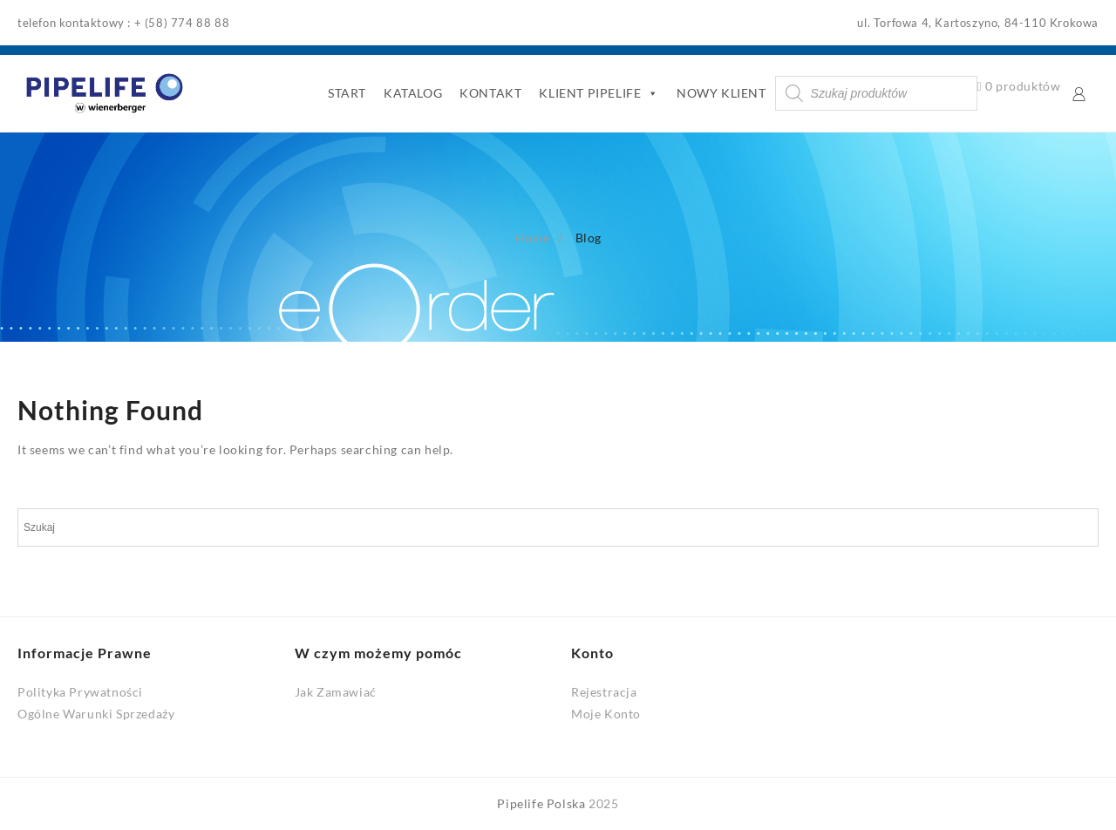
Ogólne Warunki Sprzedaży (95, 713)
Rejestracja (604, 691)
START (347, 92)
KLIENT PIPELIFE (599, 93)
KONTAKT (490, 92)
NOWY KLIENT (721, 92)
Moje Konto (606, 713)
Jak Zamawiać (336, 691)
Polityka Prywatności (80, 691)
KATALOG (413, 92)
